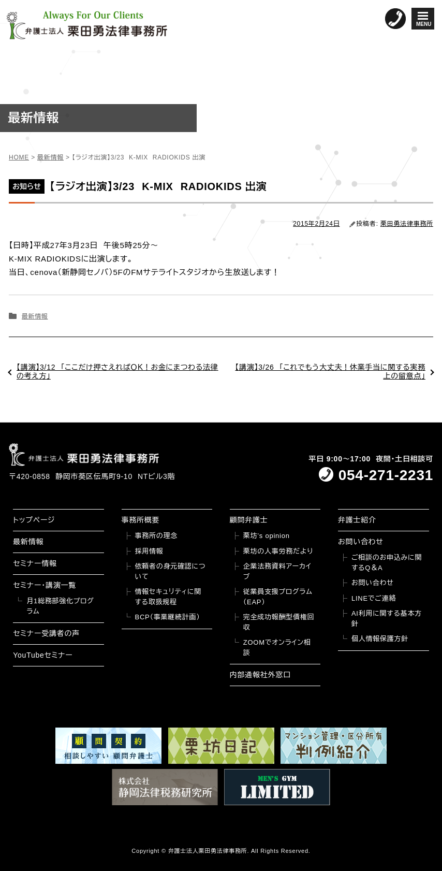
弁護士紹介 (357, 520)
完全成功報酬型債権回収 (279, 622)
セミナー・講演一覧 (44, 585)
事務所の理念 (156, 536)
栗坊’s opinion (266, 536)
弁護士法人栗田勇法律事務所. (208, 851)
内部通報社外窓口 (260, 675)
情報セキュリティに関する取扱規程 (168, 597)
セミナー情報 (34, 563)
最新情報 (35, 316)
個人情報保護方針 (379, 639)
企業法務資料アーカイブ (277, 571)
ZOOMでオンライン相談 (277, 647)
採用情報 (149, 551)
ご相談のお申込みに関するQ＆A (386, 563)
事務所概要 (141, 520)
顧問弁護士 (249, 520)
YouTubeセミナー (42, 655)
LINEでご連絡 (373, 598)
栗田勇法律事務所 (406, 223)
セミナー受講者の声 (46, 633)
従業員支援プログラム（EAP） (278, 597)
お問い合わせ (361, 542)
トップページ (34, 520)
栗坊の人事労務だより (278, 551)
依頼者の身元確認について (170, 571)
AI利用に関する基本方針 (386, 618)
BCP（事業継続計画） (167, 617)
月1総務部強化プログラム (60, 606)
